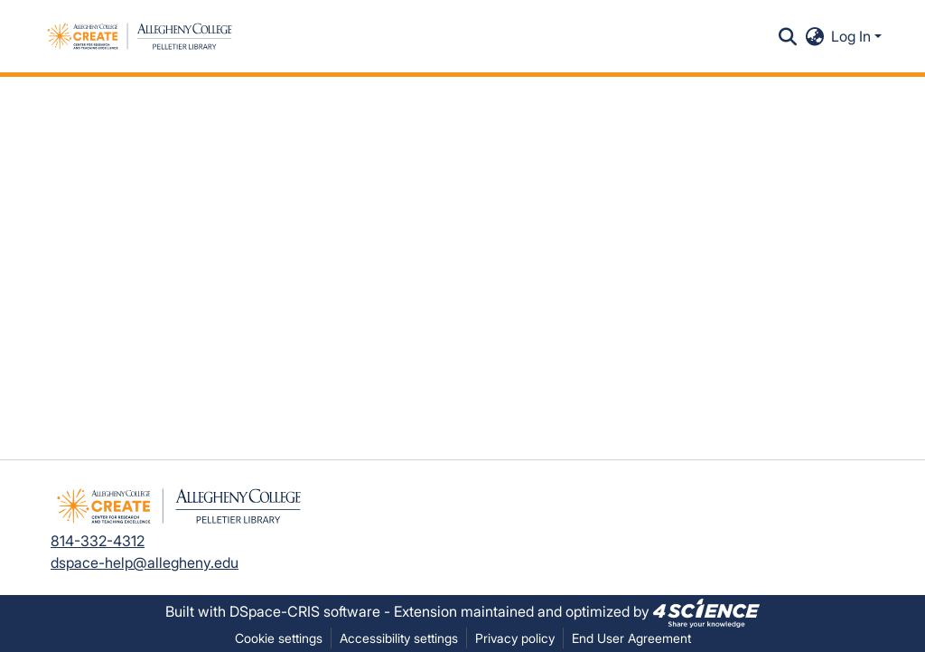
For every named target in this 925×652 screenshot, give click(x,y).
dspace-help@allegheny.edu (144, 562)
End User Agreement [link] (631, 638)
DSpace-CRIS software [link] (304, 611)
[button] (139, 36)
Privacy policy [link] (515, 638)
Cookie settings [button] (278, 638)
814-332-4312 (98, 541)
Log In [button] (852, 36)
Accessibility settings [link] (399, 638)
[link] (706, 611)
